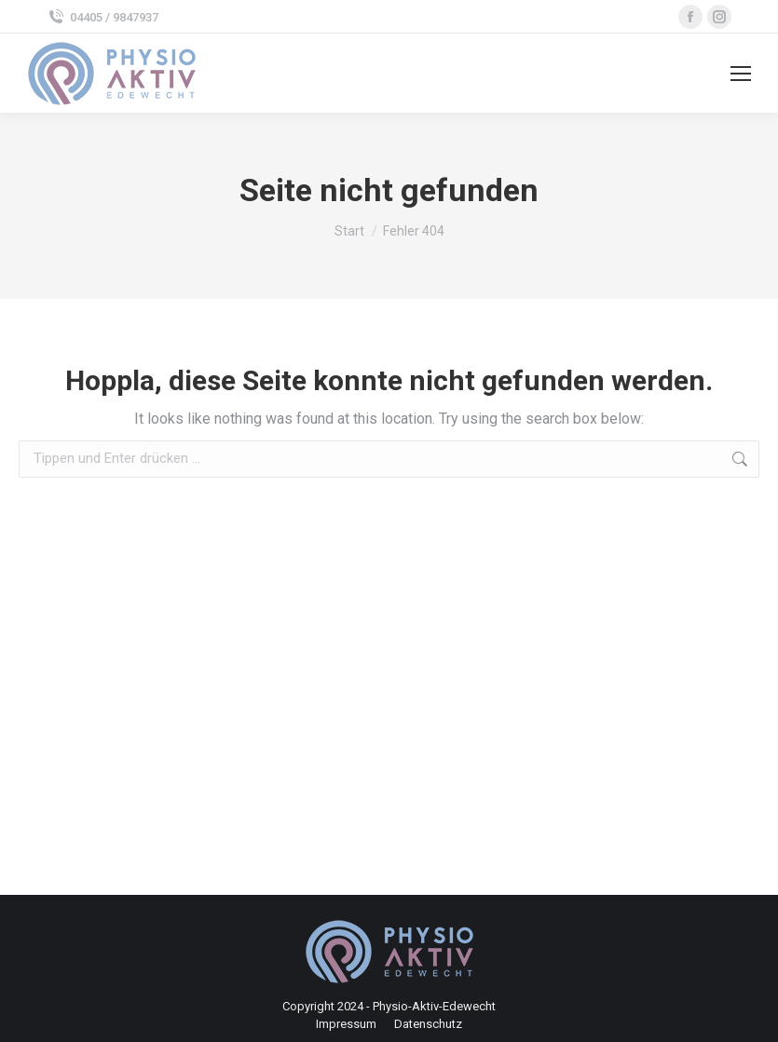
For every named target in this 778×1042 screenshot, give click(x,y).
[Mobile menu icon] (740, 73)
